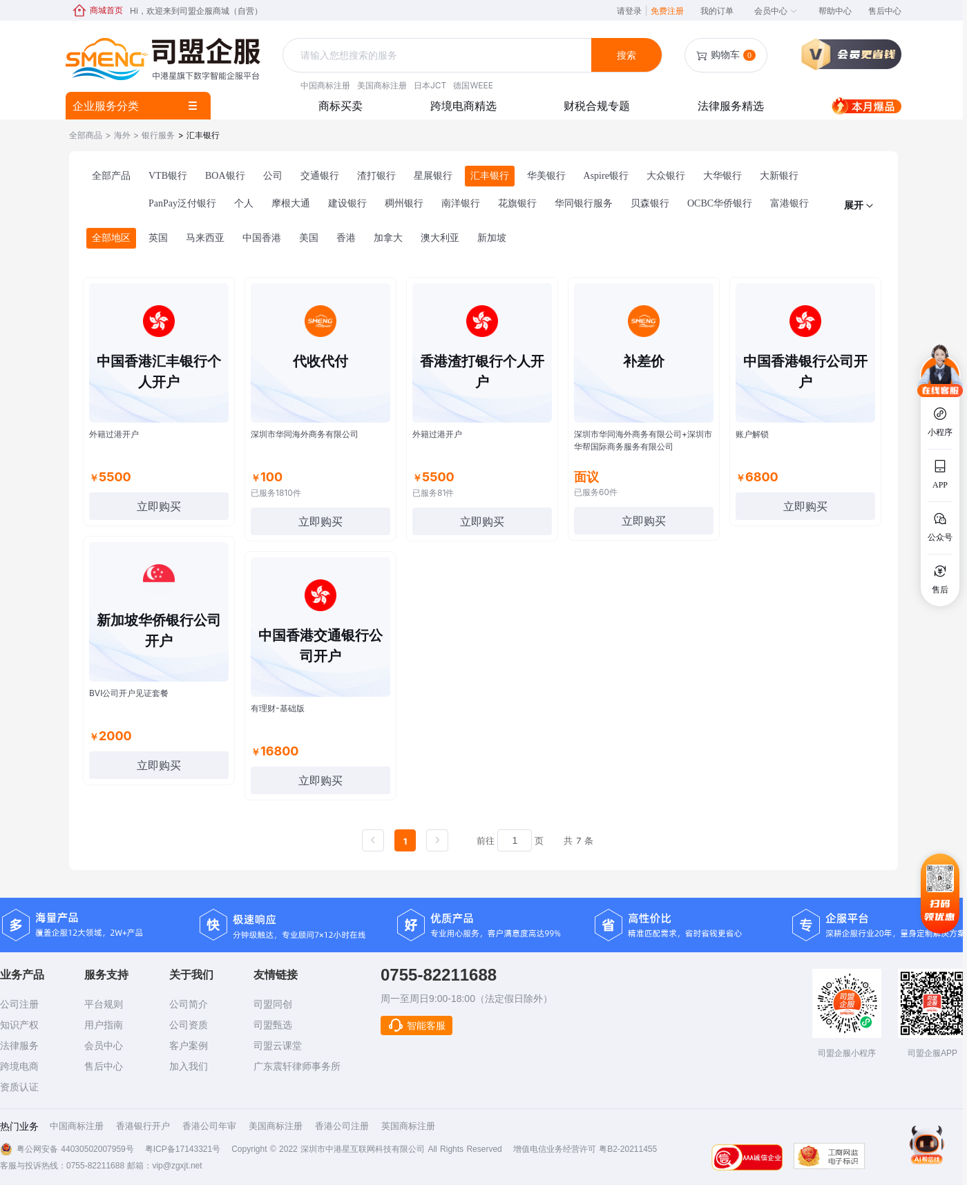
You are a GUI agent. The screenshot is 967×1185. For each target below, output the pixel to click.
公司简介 (188, 1004)
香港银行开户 (143, 1126)
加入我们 (188, 1066)
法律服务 (19, 1045)
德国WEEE (472, 85)
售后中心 (884, 11)
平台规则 (103, 1004)
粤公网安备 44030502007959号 (75, 1149)
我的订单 (717, 11)
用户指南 (103, 1024)
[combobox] (438, 56)
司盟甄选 (272, 1024)
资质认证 (19, 1086)
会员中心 (776, 11)
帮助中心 (835, 11)
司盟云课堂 (277, 1045)
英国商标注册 (408, 1126)
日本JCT (430, 85)
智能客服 (416, 1025)
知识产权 (19, 1024)
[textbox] (438, 55)
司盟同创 (272, 1004)
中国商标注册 (325, 85)
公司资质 (188, 1024)
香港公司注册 (342, 1126)
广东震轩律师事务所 (297, 1066)
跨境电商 (19, 1066)
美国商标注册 (382, 85)
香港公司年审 (209, 1126)
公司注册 (19, 1004)
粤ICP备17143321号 (182, 1149)
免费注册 (667, 11)
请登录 (632, 11)
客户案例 (188, 1045)
